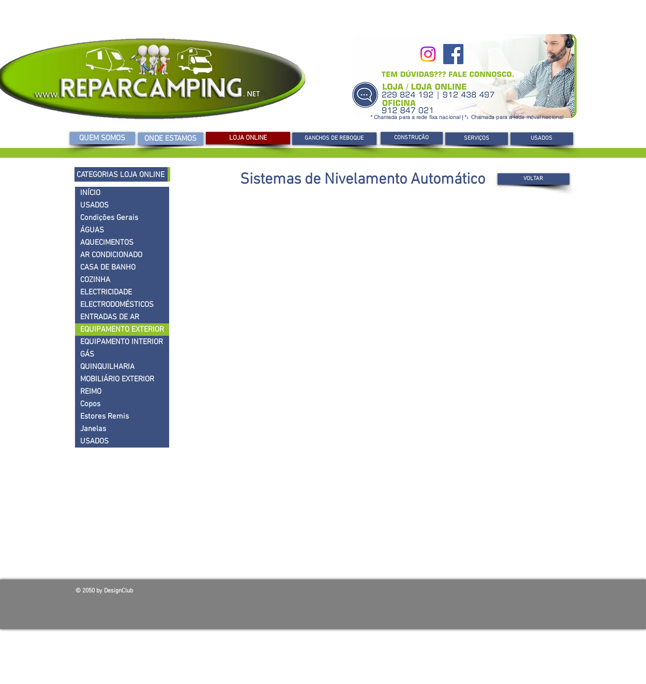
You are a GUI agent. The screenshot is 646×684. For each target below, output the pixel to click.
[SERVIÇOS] (476, 138)
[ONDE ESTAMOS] (170, 138)
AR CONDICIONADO (111, 255)
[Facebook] (453, 54)
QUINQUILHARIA (107, 366)
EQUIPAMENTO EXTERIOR (122, 329)
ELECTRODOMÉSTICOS (117, 304)
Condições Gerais (109, 217)
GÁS (87, 354)
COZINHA (95, 280)
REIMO (90, 391)
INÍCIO (90, 193)
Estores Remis (104, 416)
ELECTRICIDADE (106, 292)
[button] (412, 138)
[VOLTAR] (533, 179)
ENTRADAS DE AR (109, 317)
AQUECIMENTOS (106, 242)
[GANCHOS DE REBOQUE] (334, 138)
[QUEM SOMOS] (102, 138)
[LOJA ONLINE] (248, 138)
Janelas (93, 429)
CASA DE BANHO (108, 267)
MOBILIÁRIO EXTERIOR (117, 379)
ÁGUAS (92, 230)
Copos (90, 404)
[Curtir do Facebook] (497, 593)
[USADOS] (541, 138)
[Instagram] (428, 54)
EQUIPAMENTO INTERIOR (121, 342)
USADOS (94, 205)
